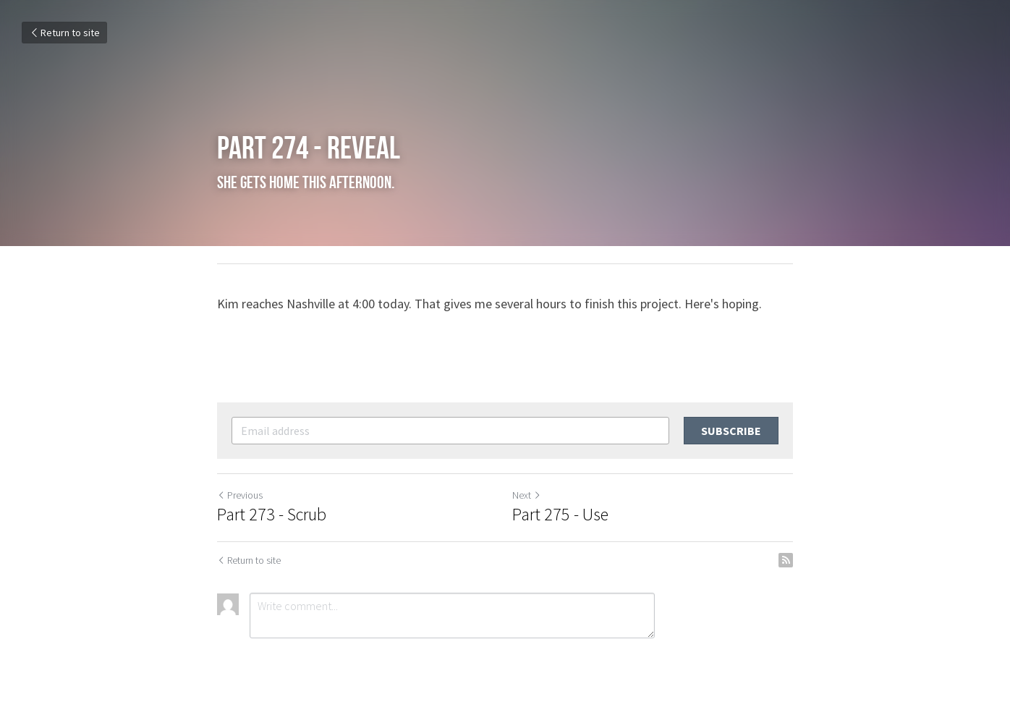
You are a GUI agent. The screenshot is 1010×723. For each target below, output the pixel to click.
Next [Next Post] (526, 495)
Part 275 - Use (560, 514)
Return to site (64, 32)
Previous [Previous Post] (240, 495)
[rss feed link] (785, 560)
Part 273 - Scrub (271, 514)
